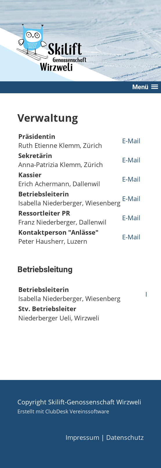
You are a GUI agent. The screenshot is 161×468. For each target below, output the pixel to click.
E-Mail (131, 140)
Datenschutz (125, 437)
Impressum (82, 437)
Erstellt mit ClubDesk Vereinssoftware (63, 411)
